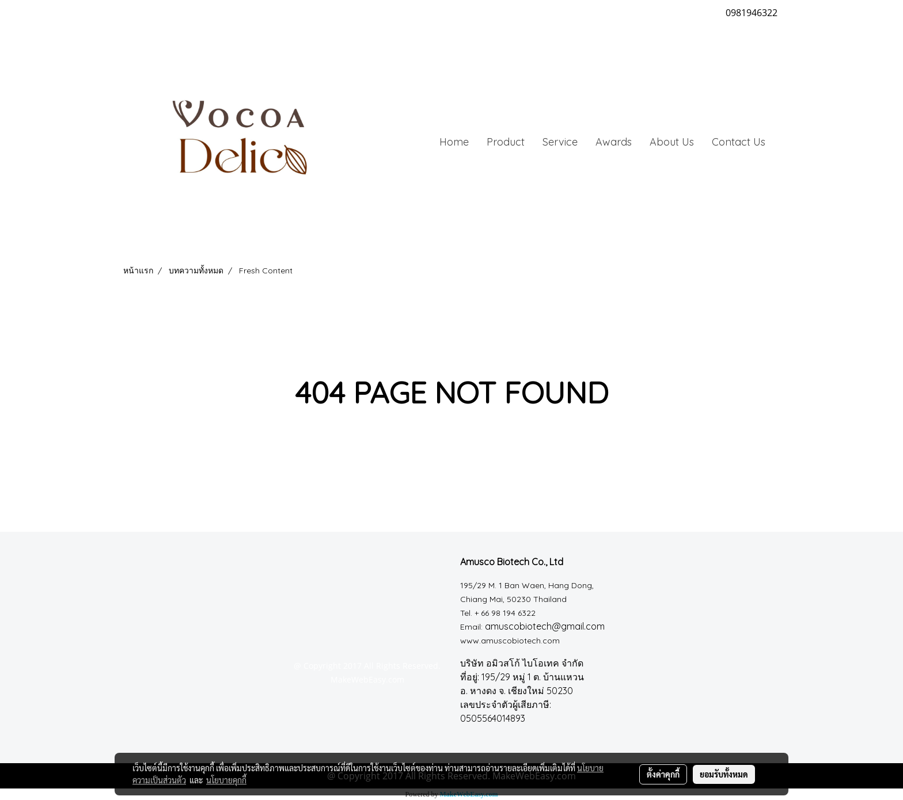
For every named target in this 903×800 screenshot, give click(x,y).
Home (454, 141)
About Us (672, 141)
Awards (613, 141)
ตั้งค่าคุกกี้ (663, 774)
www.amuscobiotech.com (510, 640)
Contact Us (738, 141)
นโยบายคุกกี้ (226, 780)
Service (560, 141)
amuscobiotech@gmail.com (545, 626)
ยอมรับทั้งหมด (724, 774)
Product (506, 141)
